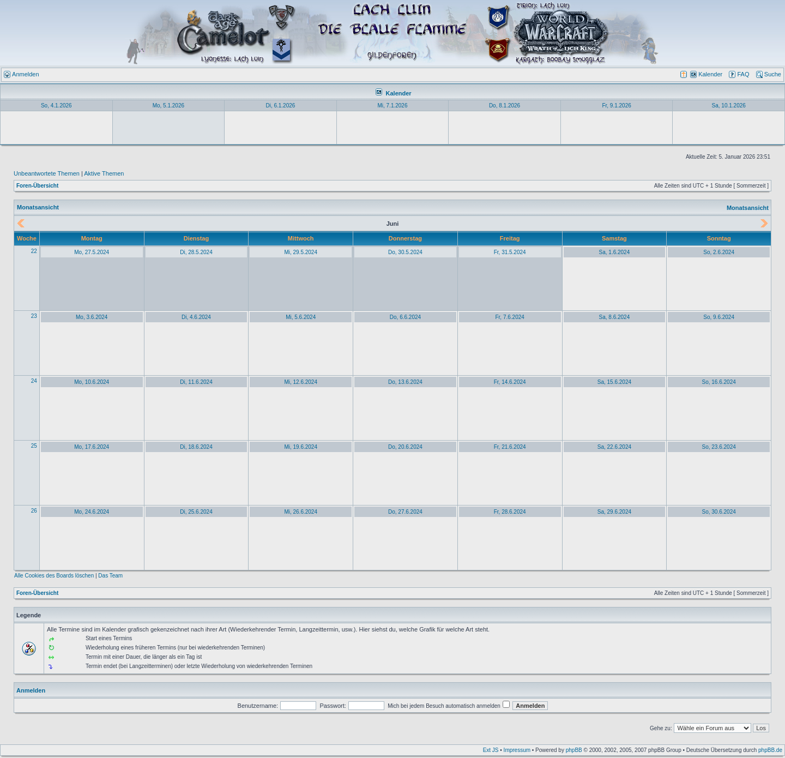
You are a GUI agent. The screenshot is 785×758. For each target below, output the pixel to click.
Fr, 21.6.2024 (510, 447)
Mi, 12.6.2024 (300, 382)
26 (34, 511)
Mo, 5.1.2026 (168, 106)
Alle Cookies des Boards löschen (54, 576)
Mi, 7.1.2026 (392, 106)
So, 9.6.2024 (718, 317)
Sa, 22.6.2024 (614, 447)
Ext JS (491, 750)
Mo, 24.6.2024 (91, 512)
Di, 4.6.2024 (196, 317)
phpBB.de (770, 750)
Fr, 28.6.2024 (510, 512)
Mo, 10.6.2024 (91, 382)
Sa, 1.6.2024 (614, 252)
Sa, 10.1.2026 (729, 106)
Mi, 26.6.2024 (300, 512)
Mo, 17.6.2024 (91, 447)
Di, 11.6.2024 (196, 382)
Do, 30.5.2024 (405, 252)
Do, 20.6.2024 (405, 447)
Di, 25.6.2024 (196, 512)
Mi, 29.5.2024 (300, 252)
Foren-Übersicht (37, 186)
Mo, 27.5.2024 (91, 252)
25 (34, 446)
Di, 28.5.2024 (196, 252)
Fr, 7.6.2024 (509, 317)
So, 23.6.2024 (718, 447)
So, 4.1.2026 (56, 106)
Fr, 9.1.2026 (616, 106)
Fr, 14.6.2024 (510, 382)
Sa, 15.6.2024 (614, 382)
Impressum (517, 750)
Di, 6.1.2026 (280, 106)
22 (34, 251)
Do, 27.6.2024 (405, 512)
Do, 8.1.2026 (504, 106)
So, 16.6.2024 (718, 382)
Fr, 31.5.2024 (510, 252)
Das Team (110, 576)
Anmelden (30, 690)
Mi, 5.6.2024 (301, 317)
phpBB (574, 750)
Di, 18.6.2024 (196, 447)
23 (34, 316)
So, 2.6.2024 (718, 252)
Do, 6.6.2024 (405, 317)
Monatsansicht (748, 207)
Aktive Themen (104, 173)
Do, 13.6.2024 (405, 382)
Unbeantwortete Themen (47, 173)
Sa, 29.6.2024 (614, 512)
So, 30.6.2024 (718, 512)
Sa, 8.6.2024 (614, 317)
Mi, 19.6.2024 (300, 447)
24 (34, 381)
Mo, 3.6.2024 (91, 317)
